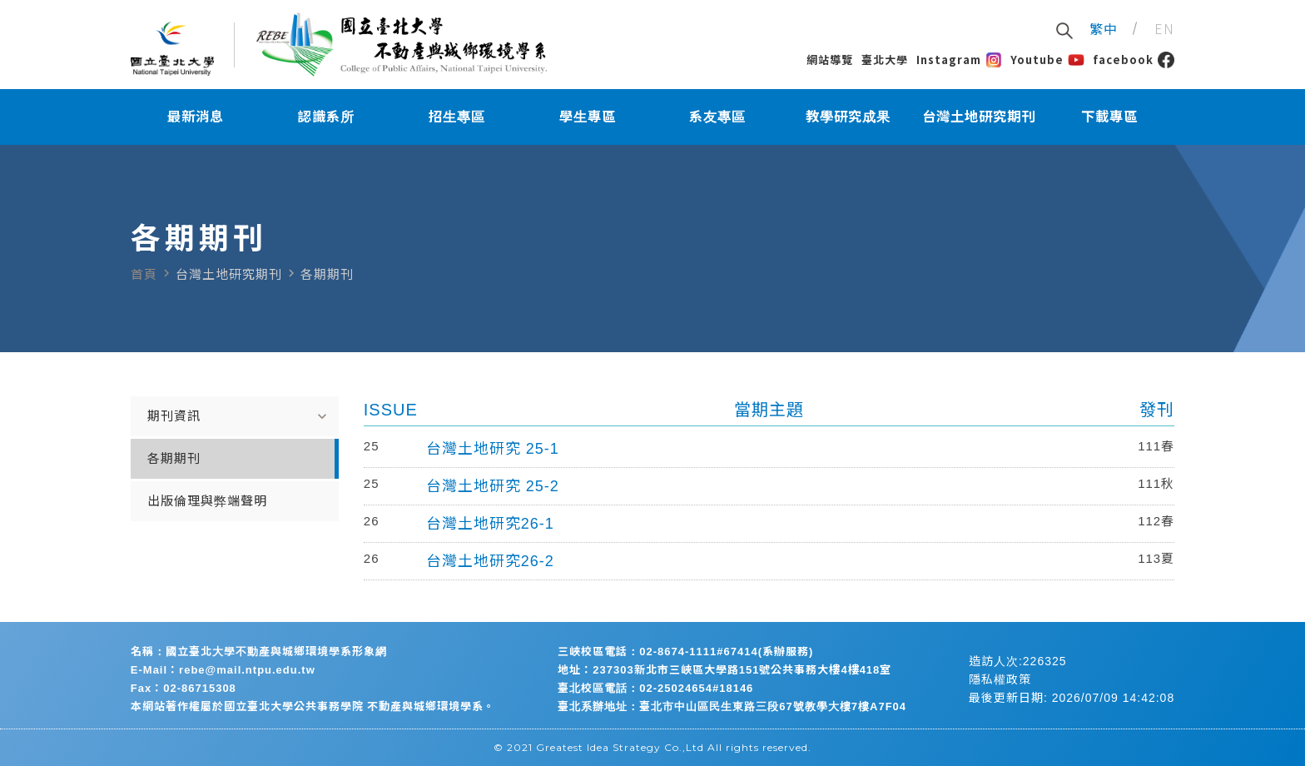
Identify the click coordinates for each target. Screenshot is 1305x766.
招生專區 (457, 116)
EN (1164, 28)
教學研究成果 (848, 116)
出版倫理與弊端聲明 (207, 501)
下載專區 (1109, 116)
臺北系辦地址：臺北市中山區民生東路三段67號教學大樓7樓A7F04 (732, 706)
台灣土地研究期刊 (978, 116)
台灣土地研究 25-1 (492, 448)
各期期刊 (174, 458)
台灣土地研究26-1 (490, 523)
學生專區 (587, 116)
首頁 (144, 274)
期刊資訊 (238, 416)
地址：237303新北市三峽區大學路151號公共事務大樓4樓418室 (724, 670)
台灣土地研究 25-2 (492, 486)
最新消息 (195, 116)
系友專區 (717, 116)
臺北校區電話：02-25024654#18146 (655, 688)
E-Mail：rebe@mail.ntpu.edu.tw (223, 670)
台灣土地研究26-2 (490, 561)
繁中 (1103, 28)
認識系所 (326, 116)
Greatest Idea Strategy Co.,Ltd (620, 747)
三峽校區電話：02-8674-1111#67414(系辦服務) (685, 651)
